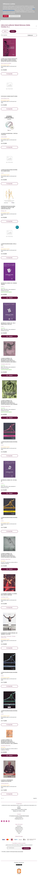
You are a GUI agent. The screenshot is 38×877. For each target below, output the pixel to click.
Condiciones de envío (19, 828)
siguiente (35, 798)
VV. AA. (2, 173)
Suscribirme (26, 848)
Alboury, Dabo (3, 636)
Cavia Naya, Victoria (4, 597)
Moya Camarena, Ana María (6, 63)
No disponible (9, 73)
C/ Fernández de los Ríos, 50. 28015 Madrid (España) (19, 815)
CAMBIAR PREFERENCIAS (15, 16)
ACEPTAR (6, 16)
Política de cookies (18, 827)
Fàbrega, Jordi (3, 210)
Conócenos (19, 826)
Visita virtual (19, 831)
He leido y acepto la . (12, 851)
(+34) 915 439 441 (19, 817)
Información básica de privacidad (17, 851)
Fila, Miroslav (9, 636)
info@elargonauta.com (19, 818)
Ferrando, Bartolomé (4, 783)
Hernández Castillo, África (5, 364)
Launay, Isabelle (4, 136)
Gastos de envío (19, 830)
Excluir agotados (4, 35)
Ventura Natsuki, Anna (5, 98)
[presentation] (10, 855)
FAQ (19, 833)
